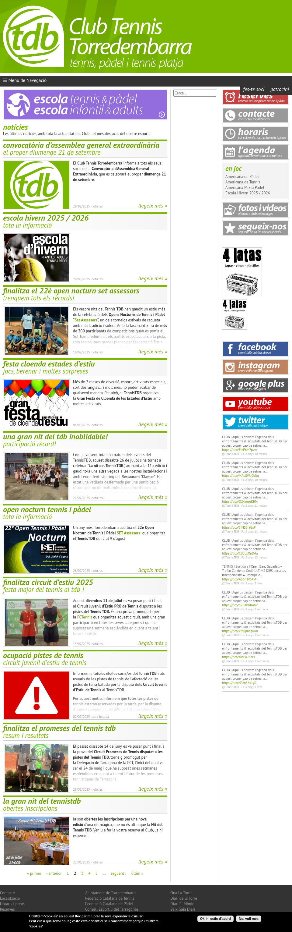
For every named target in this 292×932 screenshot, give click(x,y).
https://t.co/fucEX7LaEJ (238, 657)
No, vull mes (249, 919)
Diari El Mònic (182, 903)
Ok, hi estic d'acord (215, 919)
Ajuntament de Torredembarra (110, 892)
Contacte (7, 892)
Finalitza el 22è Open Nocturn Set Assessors (71, 290)
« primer (34, 873)
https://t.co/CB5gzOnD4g (240, 553)
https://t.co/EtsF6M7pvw (239, 450)
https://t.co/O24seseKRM (240, 501)
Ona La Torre (181, 892)
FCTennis (84, 617)
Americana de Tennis (242, 182)
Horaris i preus (12, 903)
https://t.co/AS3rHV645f (239, 579)
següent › (118, 873)
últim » (137, 873)
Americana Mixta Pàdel (244, 187)
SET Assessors (128, 533)
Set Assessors (86, 320)
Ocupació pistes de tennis (43, 655)
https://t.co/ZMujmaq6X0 (240, 631)
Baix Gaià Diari (182, 909)
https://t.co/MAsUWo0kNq (240, 475)
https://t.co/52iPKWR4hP (240, 605)
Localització (10, 898)
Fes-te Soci (253, 89)
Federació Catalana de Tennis (109, 898)
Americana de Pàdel (242, 176)
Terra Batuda (100, 716)
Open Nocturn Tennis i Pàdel (47, 509)
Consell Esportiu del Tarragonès (111, 909)
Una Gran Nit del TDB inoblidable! (55, 436)
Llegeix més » (152, 205)
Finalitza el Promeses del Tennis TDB (59, 728)
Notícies (97, 206)
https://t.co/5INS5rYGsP (239, 527)
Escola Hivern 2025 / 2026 (46, 218)
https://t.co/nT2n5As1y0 (239, 683)
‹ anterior (54, 873)
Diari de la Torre (183, 898)
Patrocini (279, 89)
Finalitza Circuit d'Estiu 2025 (48, 582)
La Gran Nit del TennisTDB (42, 801)
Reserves (7, 909)
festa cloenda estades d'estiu (49, 364)
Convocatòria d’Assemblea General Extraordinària (81, 145)
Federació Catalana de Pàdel (109, 903)
